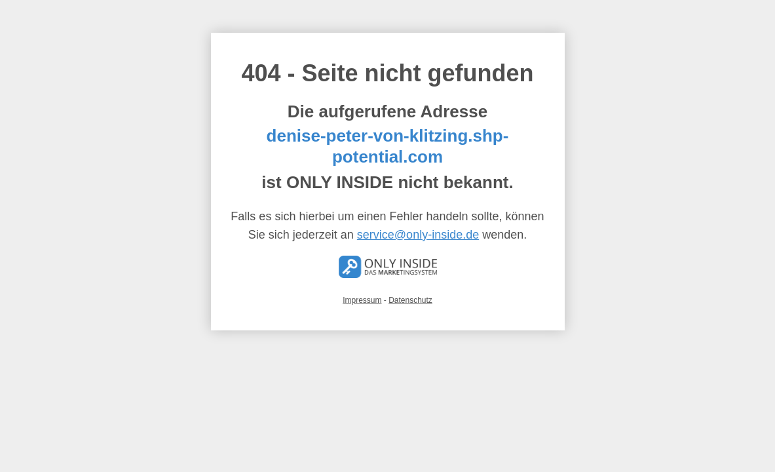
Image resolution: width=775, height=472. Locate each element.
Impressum (362, 300)
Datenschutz (410, 300)
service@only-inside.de (418, 234)
